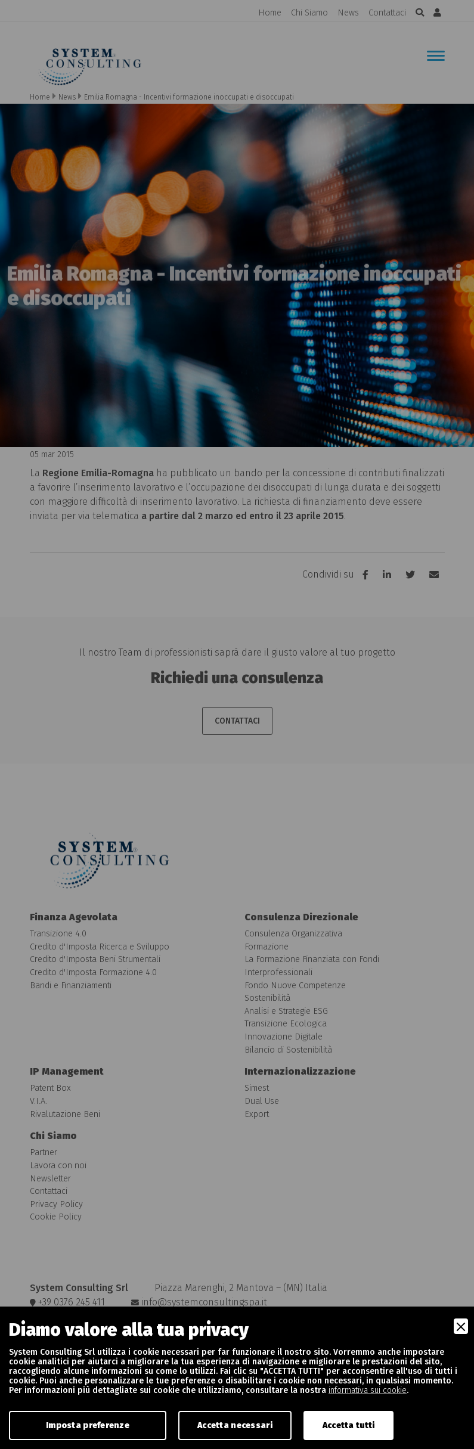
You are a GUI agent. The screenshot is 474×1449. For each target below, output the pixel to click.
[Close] (461, 1326)
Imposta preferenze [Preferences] (87, 1425)
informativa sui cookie (368, 1390)
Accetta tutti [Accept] (349, 1425)
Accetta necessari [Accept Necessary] (234, 1425)
